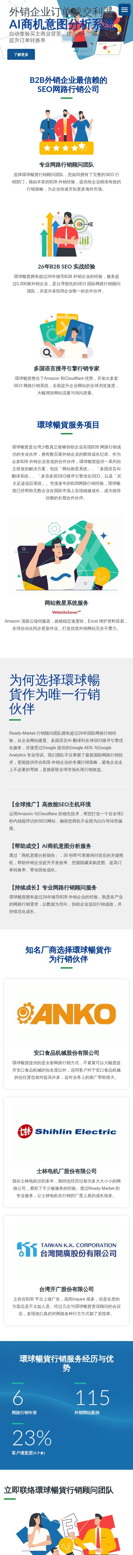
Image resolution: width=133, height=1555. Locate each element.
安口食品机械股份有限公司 (66, 1052)
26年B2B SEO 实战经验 (66, 266)
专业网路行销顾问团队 (66, 164)
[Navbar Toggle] (124, 10)
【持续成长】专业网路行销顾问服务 (53, 887)
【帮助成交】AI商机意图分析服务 (50, 845)
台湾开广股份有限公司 (66, 1289)
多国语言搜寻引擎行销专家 (66, 368)
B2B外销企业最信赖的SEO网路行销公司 (68, 84)
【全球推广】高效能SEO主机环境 (50, 804)
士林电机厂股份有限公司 (67, 1171)
